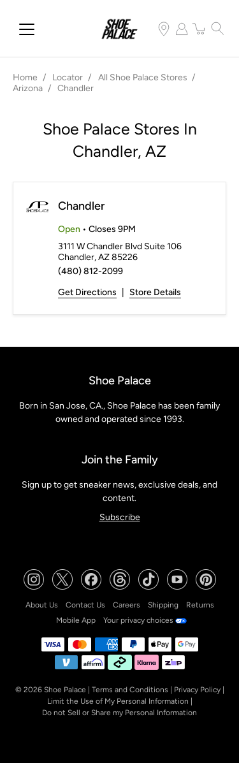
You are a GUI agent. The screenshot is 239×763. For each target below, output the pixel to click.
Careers (126, 604)
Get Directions (87, 292)
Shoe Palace (65, 689)
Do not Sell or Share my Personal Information (119, 712)
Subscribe (119, 517)
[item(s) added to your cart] (199, 28)
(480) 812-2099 (90, 271)
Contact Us (85, 604)
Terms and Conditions (130, 689)
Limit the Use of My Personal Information (118, 701)
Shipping (163, 604)
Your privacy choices (145, 620)
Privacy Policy (197, 689)
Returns (200, 604)
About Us (41, 604)
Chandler (81, 206)
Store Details (155, 292)
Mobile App (76, 620)
